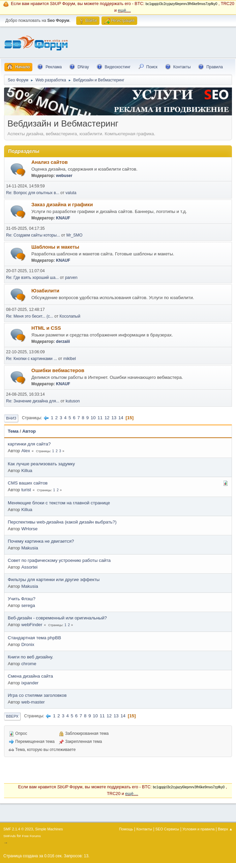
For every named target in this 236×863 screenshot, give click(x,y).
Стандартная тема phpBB (34, 637)
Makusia (29, 547)
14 (120, 417)
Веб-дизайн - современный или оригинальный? (57, 617)
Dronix (27, 644)
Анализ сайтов (49, 162)
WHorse (29, 528)
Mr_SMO (74, 235)
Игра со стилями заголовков (37, 695)
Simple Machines (49, 829)
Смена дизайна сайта (30, 676)
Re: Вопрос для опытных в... (32, 192)
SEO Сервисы (167, 829)
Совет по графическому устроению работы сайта (59, 560)
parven (71, 277)
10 (93, 417)
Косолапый (70, 316)
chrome (28, 663)
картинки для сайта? (29, 443)
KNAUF (63, 218)
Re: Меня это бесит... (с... (29, 316)
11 (99, 417)
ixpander (29, 682)
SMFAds (9, 836)
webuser (64, 175)
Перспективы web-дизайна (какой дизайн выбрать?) (62, 522)
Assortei (29, 567)
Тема (13, 431)
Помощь (126, 829)
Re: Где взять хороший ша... (32, 277)
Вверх (12, 716)
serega (28, 605)
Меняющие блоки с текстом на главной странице (59, 502)
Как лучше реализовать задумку (41, 463)
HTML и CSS (46, 328)
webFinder (31, 624)
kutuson (73, 401)
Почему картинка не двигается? (41, 541)
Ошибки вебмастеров (57, 370)
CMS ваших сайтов (28, 483)
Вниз (11, 418)
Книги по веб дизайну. (30, 656)
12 (107, 417)
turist (26, 489)
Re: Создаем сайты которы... (33, 235)
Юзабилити (45, 290)
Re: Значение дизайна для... (32, 401)
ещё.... (124, 10)
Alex (25, 450)
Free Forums (31, 836)
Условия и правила (198, 829)
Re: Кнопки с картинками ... (31, 358)
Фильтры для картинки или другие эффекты (53, 579)
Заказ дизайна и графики (62, 204)
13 (113, 417)
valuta (70, 192)
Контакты (144, 829)
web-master (33, 702)
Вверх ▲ (225, 829)
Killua (26, 470)
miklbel (69, 358)
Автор (29, 431)
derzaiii (63, 341)
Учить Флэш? (21, 598)
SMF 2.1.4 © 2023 (18, 829)
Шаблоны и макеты (55, 247)
